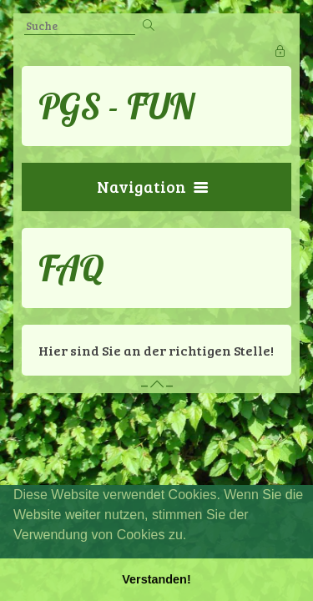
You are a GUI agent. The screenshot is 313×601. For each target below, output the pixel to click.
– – (157, 384)
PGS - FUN (116, 106)
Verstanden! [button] (156, 579)
